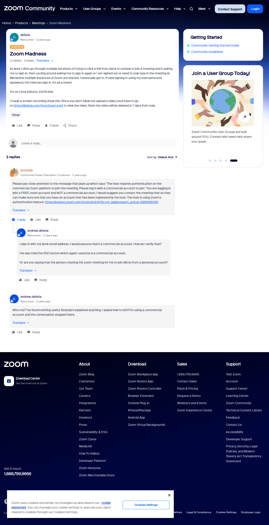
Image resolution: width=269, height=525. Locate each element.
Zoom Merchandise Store (97, 475)
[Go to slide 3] (221, 161)
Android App (136, 417)
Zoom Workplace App (143, 374)
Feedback (233, 417)
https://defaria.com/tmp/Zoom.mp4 (38, 106)
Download (137, 364)
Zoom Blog (86, 374)
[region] (90, 504)
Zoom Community (238, 403)
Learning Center (237, 396)
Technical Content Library (244, 410)
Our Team (86, 389)
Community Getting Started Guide (215, 45)
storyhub (26, 170)
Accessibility (234, 432)
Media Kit (85, 446)
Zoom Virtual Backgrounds (146, 425)
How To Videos (89, 453)
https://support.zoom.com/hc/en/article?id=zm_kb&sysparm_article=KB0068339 (101, 202)
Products (21, 23)
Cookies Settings (226, 512)
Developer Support (239, 439)
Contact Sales (187, 381)
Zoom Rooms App (140, 381)
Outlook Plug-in (138, 403)
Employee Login (251, 512)
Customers (87, 381)
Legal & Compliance (199, 512)
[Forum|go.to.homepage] (29, 8)
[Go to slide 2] (215, 161)
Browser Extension (141, 396)
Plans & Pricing (187, 389)
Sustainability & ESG (93, 432)
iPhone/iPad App (139, 410)
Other (16, 115)
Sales (182, 364)
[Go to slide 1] (210, 161)
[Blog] (7, 501)
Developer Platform (92, 461)
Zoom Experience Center (194, 410)
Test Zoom (233, 374)
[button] (45, 60)
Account (232, 381)
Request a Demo (189, 396)
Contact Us (234, 425)
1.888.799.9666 (17, 474)
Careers (84, 396)
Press (83, 425)
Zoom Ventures (89, 468)
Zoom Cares (87, 439)
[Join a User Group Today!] (223, 114)
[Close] (169, 495)
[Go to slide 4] (226, 161)
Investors (85, 417)
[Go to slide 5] (234, 161)
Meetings (38, 23)
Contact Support (230, 9)
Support (233, 364)
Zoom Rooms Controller (144, 389)
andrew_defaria (37, 231)
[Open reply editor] (92, 143)
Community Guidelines (207, 52)
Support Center (236, 389)
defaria (25, 35)
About (84, 364)
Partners (85, 410)
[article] (92, 195)
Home (6, 23)
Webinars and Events (191, 403)
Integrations (87, 403)
